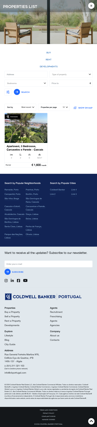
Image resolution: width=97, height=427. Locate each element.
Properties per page (49, 107)
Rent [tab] (49, 59)
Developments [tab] (49, 66)
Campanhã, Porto (12, 194)
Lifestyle (9, 335)
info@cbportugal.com (15, 372)
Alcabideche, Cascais (14, 214)
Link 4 (74, 189)
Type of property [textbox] (59, 74)
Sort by (10, 107)
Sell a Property (12, 316)
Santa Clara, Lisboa (13, 226)
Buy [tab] (48, 52)
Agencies (54, 325)
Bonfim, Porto (32, 194)
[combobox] (71, 74)
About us (54, 335)
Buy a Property (12, 312)
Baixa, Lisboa (32, 218)
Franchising (56, 316)
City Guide (10, 344)
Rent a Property (13, 320)
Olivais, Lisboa (32, 234)
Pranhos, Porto (32, 189)
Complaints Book (48, 416)
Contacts (54, 340)
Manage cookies (48, 419)
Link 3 (74, 194)
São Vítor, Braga (12, 198)
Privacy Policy (48, 413)
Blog (7, 340)
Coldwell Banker (57, 189)
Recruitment (56, 312)
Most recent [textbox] (26, 107)
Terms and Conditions (48, 410)
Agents (53, 320)
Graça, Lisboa (32, 214)
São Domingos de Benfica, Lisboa (13, 220)
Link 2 (52, 194)
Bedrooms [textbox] (12, 83)
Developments (12, 325)
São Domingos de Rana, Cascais (34, 200)
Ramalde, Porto (12, 189)
